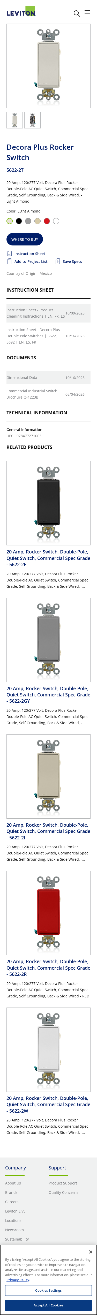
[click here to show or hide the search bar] (77, 13)
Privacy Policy (17, 1279)
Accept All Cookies (48, 1305)
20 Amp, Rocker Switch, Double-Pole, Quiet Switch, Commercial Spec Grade (48, 558)
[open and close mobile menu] (88, 13)
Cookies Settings (48, 1290)
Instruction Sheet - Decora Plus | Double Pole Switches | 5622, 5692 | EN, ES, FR (34, 336)
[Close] (90, 1252)
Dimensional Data (21, 377)
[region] (48, 1280)
